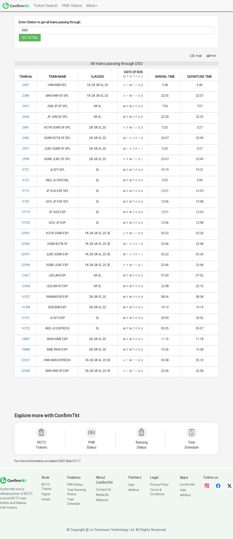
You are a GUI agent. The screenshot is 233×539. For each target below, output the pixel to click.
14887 (25, 339)
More (92, 5)
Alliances (102, 500)
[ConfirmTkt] (13, 480)
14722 (25, 328)
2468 (25, 117)
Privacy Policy (159, 484)
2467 (25, 106)
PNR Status (75, 484)
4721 (25, 169)
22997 (25, 254)
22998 (25, 265)
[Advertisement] (116, 398)
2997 (25, 148)
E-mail (196, 56)
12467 (25, 275)
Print (211, 56)
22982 (25, 244)
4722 (25, 180)
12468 (25, 286)
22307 (25, 360)
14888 (25, 349)
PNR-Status (72, 5)
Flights (46, 494)
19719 (25, 212)
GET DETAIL (30, 37)
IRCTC (76, 461)
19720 (25, 222)
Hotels (46, 499)
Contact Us (103, 489)
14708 (25, 307)
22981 (25, 233)
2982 (25, 138)
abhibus (133, 490)
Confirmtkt (187, 484)
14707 (25, 296)
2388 (25, 95)
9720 (25, 201)
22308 (25, 371)
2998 (25, 159)
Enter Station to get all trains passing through (49, 22)
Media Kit (102, 495)
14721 (25, 318)
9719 (25, 191)
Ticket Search (46, 5)
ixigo (131, 484)
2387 (25, 85)
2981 (25, 127)
